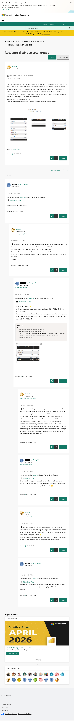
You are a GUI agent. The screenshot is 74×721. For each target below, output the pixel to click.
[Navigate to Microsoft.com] (7, 15)
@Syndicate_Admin (16, 200)
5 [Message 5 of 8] (25, 443)
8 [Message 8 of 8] (25, 596)
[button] (52, 57)
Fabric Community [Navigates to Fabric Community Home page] (21, 15)
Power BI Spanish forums (33, 41)
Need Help (16, 149)
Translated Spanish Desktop (19, 44)
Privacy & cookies (6, 705)
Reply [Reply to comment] (63, 216)
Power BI (22, 197)
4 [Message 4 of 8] (21, 377)
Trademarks (4, 711)
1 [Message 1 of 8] (12, 154)
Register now (46, 34)
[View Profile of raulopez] (14, 67)
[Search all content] (49, 28)
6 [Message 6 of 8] (25, 495)
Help (58, 24)
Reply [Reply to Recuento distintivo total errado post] (63, 158)
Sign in (52, 24)
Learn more (5, 9)
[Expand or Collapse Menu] (3, 20)
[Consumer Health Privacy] (25, 714)
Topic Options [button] (62, 57)
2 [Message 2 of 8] (12, 211)
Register (45, 24)
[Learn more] (12, 654)
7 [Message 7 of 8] (25, 546)
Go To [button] (64, 24)
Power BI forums (12, 41)
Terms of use (4, 708)
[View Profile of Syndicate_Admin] (23, 184)
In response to (19, 234)
